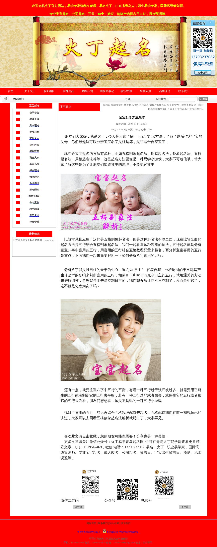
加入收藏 (114, 523)
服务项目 (49, 91)
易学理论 (164, 91)
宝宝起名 (65, 106)
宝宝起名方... (196, 109)
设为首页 (125, 523)
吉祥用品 (68, 91)
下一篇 (185, 506)
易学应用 (145, 91)
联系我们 (184, 91)
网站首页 (91, 523)
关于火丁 (29, 91)
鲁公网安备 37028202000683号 (120, 532)
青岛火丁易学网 (169, 442)
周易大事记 (107, 91)
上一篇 (78, 506)
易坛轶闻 (126, 91)
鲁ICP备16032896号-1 (88, 532)
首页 (10, 91)
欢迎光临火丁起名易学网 (28, 240)
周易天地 (87, 91)
